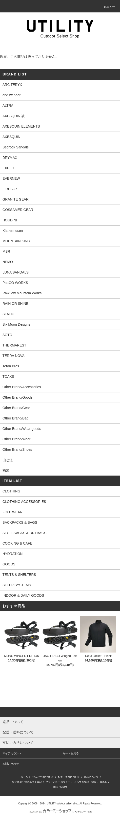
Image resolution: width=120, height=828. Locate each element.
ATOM (63, 787)
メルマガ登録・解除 (85, 782)
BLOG (103, 782)
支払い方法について (43, 777)
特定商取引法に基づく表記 (27, 782)
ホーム (24, 777)
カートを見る (70, 753)
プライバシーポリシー (58, 782)
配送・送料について (69, 777)
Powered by (60, 811)
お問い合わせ (10, 763)
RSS (55, 787)
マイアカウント (11, 753)
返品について (91, 777)
